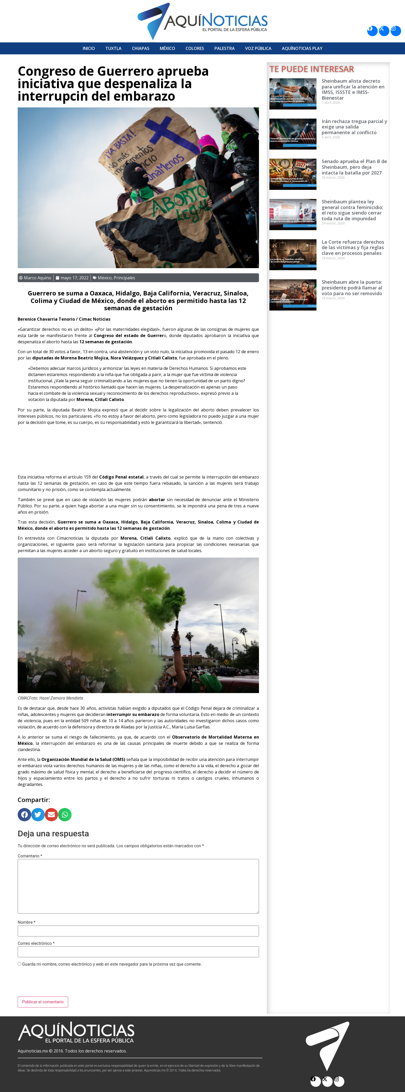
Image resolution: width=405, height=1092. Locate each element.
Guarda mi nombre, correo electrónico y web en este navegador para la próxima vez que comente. (112, 964)
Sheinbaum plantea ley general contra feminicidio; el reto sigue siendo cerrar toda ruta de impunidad (352, 210)
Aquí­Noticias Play (302, 48)
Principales (124, 278)
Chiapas (140, 48)
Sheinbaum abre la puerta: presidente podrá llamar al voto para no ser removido (352, 287)
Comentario (30, 856)
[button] (24, 815)
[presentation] (57, 984)
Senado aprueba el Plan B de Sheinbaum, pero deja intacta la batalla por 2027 (354, 167)
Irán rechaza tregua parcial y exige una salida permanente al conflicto (354, 126)
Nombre (26, 922)
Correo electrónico (36, 943)
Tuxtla (113, 48)
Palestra (224, 48)
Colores (195, 48)
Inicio (89, 48)
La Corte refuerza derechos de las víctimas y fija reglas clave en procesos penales (353, 247)
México (167, 48)
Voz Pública (258, 48)
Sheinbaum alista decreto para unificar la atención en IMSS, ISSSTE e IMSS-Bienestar (353, 89)
